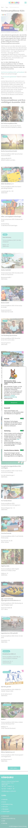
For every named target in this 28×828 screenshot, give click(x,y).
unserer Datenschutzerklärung (10, 396)
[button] (14, 402)
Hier (18, 439)
